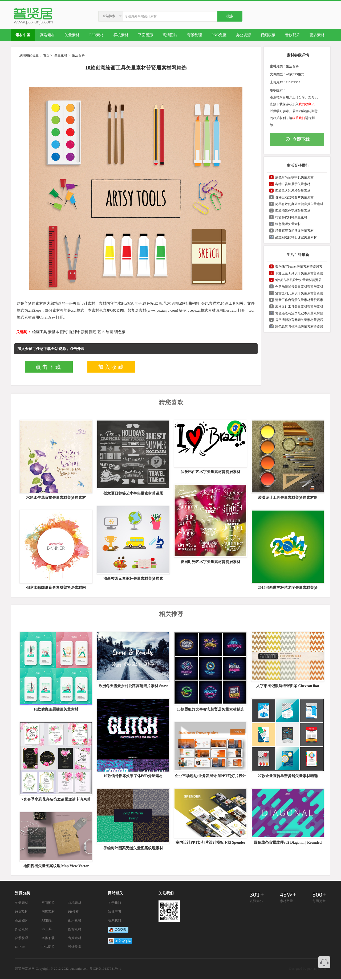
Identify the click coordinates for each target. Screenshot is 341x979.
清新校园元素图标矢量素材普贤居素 (133, 579)
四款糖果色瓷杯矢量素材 (292, 211)
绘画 (109, 332)
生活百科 (78, 55)
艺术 (101, 332)
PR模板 (73, 911)
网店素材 (48, 911)
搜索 (229, 16)
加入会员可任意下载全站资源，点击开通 (50, 349)
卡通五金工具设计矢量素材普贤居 (299, 273)
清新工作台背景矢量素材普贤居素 (299, 300)
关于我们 (114, 903)
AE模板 (47, 920)
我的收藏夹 (307, 104)
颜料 (84, 332)
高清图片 (21, 920)
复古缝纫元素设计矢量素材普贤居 (299, 293)
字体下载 (48, 938)
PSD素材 (21, 911)
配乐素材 (75, 920)
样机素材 (75, 903)
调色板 (119, 332)
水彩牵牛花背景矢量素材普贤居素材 (56, 498)
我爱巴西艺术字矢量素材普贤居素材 (210, 472)
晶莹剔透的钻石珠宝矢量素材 (296, 237)
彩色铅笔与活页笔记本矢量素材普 (299, 313)
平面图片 (48, 903)
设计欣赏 (75, 947)
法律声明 (114, 911)
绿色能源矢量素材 (288, 224)
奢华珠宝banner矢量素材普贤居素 (298, 266)
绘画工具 (39, 332)
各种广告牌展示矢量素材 (292, 184)
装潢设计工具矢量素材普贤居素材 (299, 306)
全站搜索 (109, 16)
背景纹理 (21, 938)
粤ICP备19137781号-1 (105, 968)
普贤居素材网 (25, 968)
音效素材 (75, 938)
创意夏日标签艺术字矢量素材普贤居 (133, 493)
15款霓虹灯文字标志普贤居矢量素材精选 (210, 709)
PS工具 (47, 929)
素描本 (53, 332)
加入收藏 (111, 367)
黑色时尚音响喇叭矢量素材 (294, 177)
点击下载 (48, 367)
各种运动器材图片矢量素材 (294, 197)
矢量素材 (60, 55)
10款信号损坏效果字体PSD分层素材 (133, 776)
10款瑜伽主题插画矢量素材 (56, 709)
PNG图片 (48, 947)
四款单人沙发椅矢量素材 (292, 191)
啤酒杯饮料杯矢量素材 (291, 217)
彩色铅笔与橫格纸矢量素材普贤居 (299, 326)
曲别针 (74, 332)
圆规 (92, 332)
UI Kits (20, 947)
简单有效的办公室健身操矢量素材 (299, 204)
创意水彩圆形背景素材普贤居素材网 (56, 588)
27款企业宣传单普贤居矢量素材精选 (288, 776)
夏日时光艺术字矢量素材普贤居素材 (210, 562)
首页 (46, 55)
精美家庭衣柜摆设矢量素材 (294, 230)
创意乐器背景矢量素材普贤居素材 (299, 286)
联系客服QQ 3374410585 (324, 962)
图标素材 (75, 929)
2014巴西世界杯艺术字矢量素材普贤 (288, 588)
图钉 (64, 332)
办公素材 (21, 929)
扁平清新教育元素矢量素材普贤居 (299, 320)
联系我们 (298, 118)
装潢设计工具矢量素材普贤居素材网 (288, 498)
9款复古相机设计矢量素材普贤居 (298, 280)
